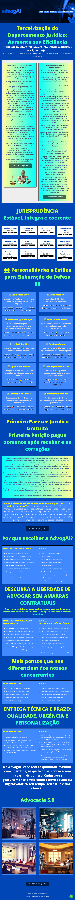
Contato (65, 258)
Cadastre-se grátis (20, 165)
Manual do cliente (68, 11)
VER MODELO (10, 232)
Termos (29, 893)
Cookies (45, 893)
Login (59, 11)
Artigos (46, 11)
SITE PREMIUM (41, 894)
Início (41, 11)
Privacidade (34, 893)
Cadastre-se (53, 11)
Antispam (40, 893)
